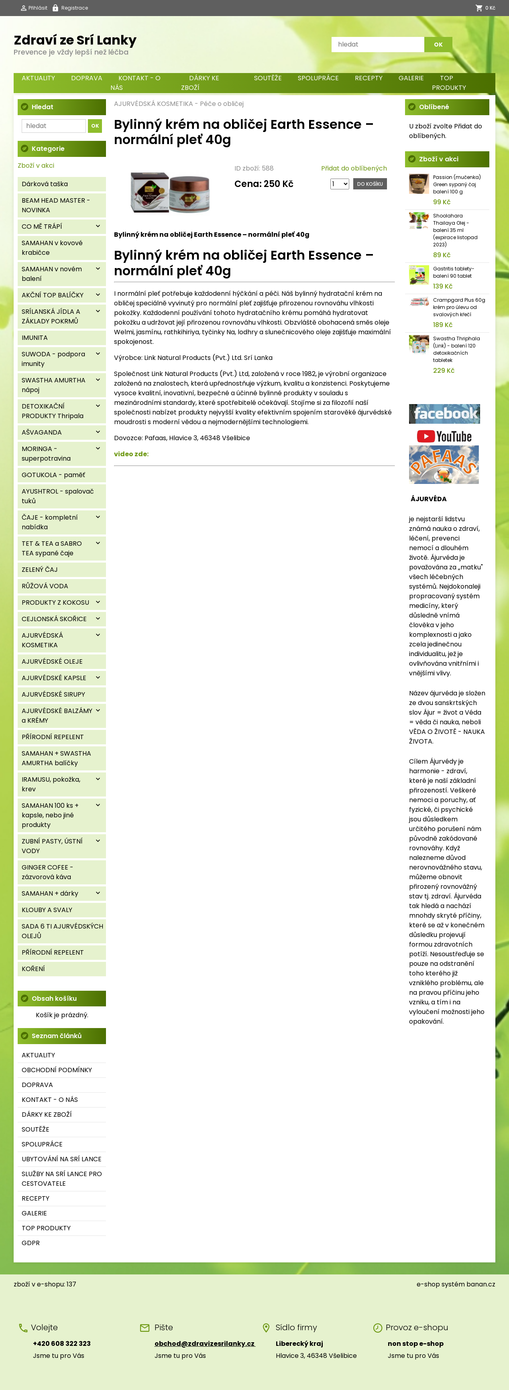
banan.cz (480, 1284)
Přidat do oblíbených (354, 168)
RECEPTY (369, 78)
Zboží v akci (36, 165)
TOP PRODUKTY (449, 82)
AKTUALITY (38, 78)
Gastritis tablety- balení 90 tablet (453, 272)
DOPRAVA (86, 78)
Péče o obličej (222, 103)
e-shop (428, 1284)
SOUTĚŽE (268, 78)
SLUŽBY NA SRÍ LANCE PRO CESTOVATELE (62, 1178)
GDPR (31, 1243)
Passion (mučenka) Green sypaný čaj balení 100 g (457, 184)
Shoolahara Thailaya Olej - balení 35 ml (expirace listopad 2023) (455, 230)
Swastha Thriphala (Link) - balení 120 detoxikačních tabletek (456, 349)
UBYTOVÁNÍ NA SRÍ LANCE (62, 1159)
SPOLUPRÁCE (318, 78)
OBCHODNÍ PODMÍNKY (57, 1070)
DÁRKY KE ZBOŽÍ (200, 82)
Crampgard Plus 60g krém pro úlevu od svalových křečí (459, 307)
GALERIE (411, 78)
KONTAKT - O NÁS (135, 82)
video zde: (131, 454)
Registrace (74, 7)
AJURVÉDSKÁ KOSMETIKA (153, 103)
